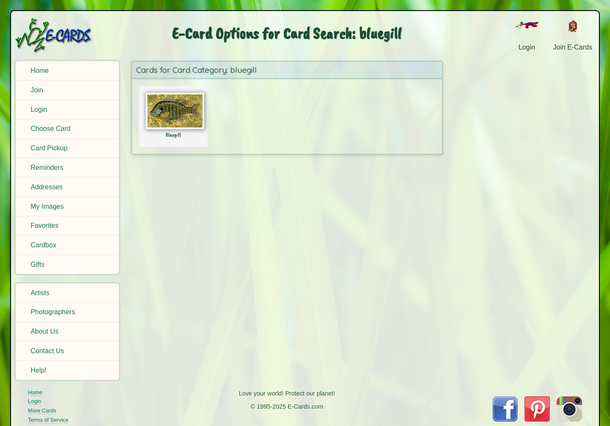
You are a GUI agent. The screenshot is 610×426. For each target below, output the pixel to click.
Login (38, 109)
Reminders (46, 167)
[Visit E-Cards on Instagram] (569, 419)
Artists (39, 292)
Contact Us (47, 350)
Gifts (37, 264)
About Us (44, 331)
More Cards (42, 410)
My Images (47, 206)
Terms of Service (48, 420)
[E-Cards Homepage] (67, 35)
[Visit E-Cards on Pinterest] (537, 419)
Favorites (44, 225)
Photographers (52, 311)
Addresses (46, 187)
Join (36, 90)
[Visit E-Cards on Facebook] (505, 419)
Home (39, 70)
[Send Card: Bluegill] (173, 111)
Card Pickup (48, 148)
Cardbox (43, 245)
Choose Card (50, 128)
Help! (38, 370)
